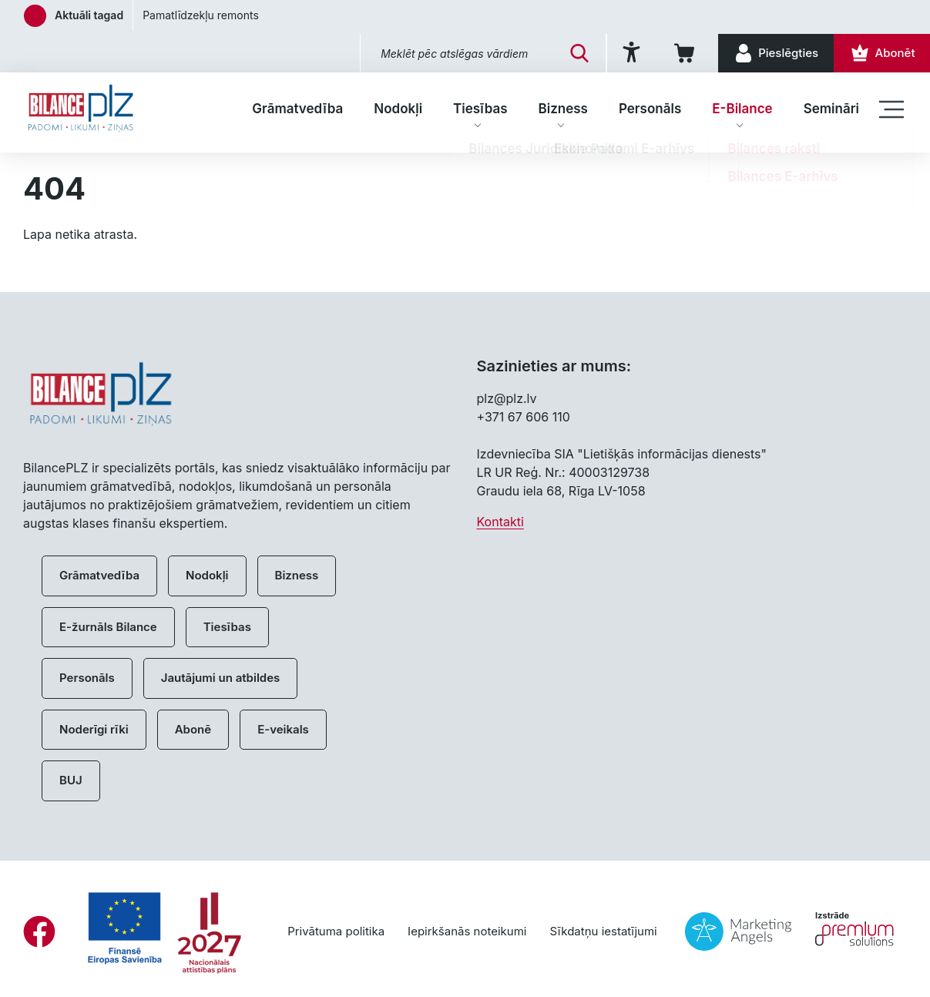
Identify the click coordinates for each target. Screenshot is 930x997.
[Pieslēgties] (769, 53)
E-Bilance (742, 108)
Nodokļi (398, 108)
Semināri (831, 108)
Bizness (563, 108)
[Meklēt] (565, 53)
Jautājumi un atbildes (220, 677)
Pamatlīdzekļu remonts (201, 15)
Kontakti (500, 521)
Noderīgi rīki (94, 729)
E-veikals (283, 729)
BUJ (70, 780)
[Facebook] (39, 931)
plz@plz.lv (507, 398)
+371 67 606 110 (523, 417)
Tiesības (480, 108)
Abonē (193, 729)
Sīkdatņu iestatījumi (602, 931)
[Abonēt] (879, 53)
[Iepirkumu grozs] (675, 53)
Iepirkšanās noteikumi (467, 931)
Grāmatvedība (297, 108)
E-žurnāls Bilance (108, 626)
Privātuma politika (335, 931)
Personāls (650, 108)
